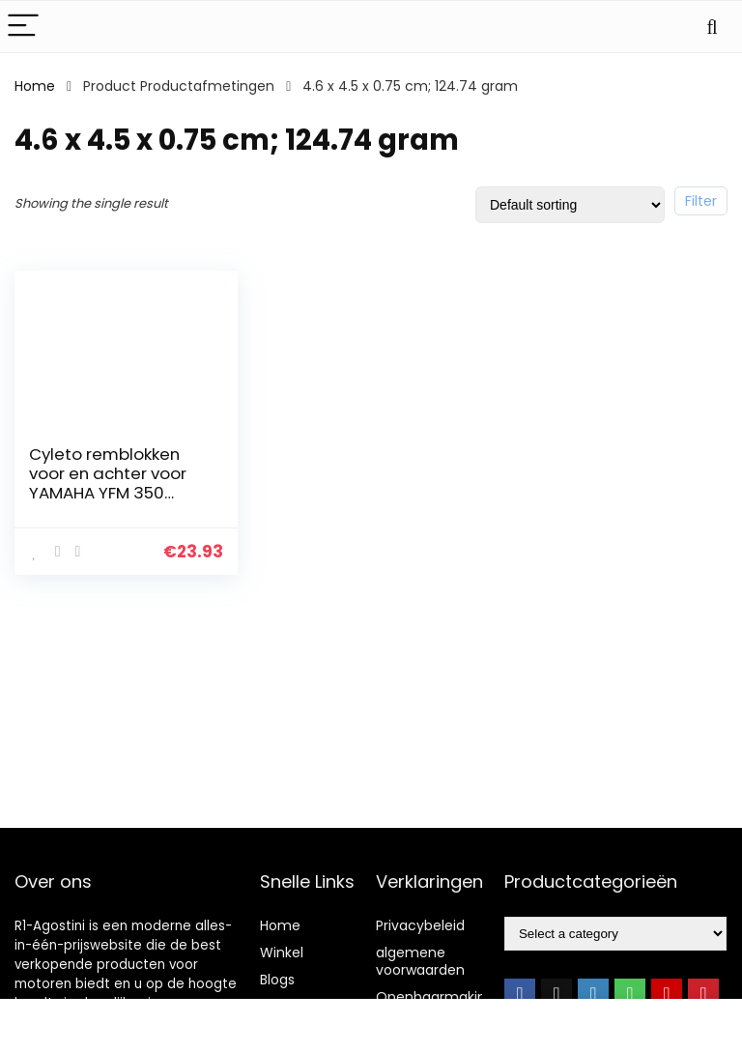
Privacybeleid (420, 925)
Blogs (277, 979)
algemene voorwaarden (420, 961)
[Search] (712, 26)
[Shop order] (570, 204)
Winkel (281, 952)
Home (34, 86)
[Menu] (23, 26)
